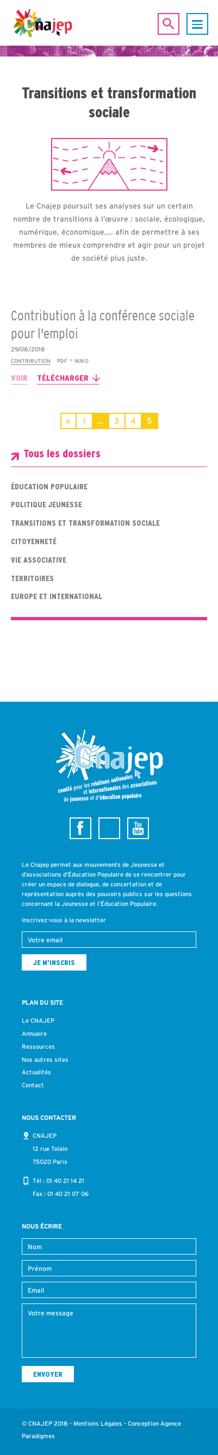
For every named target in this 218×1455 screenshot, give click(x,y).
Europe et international (56, 596)
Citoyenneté (34, 541)
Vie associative (38, 560)
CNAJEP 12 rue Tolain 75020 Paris (50, 1148)
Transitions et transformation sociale (85, 523)
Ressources (38, 1046)
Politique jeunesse (46, 504)
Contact (33, 1085)
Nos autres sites (45, 1059)
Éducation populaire (49, 486)
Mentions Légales (97, 1423)
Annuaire (34, 1033)
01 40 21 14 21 (65, 1180)
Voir (19, 377)
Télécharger (63, 377)
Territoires (32, 578)
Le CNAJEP (38, 1020)
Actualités (36, 1072)
